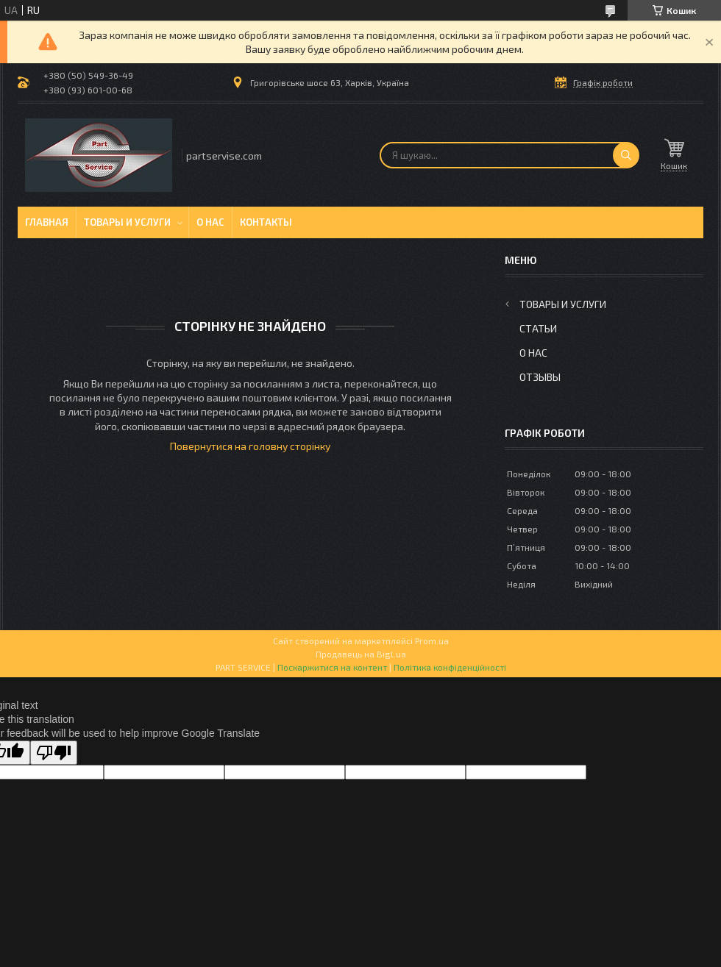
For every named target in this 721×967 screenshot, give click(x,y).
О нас (210, 222)
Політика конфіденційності (450, 667)
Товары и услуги (127, 222)
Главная (46, 222)
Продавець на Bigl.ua (361, 654)
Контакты (266, 222)
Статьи (538, 328)
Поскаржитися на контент (332, 667)
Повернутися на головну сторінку (250, 446)
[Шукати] (626, 155)
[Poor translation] (53, 753)
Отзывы (540, 377)
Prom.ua (432, 640)
